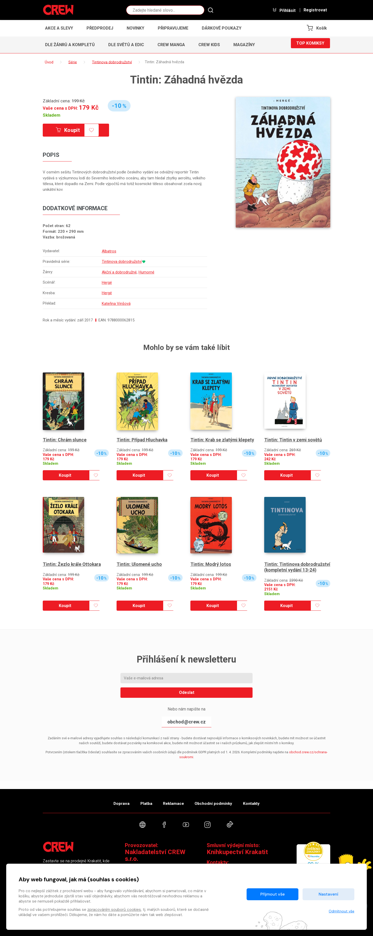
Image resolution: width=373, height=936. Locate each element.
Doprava (113, 800)
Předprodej (100, 28)
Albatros (109, 251)
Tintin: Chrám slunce (65, 438)
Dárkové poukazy (221, 28)
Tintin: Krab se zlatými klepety (222, 438)
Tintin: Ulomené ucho (139, 563)
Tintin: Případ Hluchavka (143, 438)
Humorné (147, 272)
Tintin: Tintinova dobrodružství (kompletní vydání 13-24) (291, 569)
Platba (142, 800)
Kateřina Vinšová (116, 302)
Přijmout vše (272, 894)
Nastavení (328, 894)
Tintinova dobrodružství (122, 261)
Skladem (51, 115)
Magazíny (244, 44)
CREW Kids (209, 44)
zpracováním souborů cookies (114, 909)
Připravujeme (173, 28)
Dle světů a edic (126, 44)
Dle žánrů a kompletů (70, 44)
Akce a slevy (59, 28)
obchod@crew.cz (186, 726)
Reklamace (173, 800)
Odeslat (186, 696)
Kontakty (259, 800)
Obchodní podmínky (217, 800)
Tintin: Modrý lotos (211, 563)
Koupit (72, 130)
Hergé (107, 282)
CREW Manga (171, 44)
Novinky (135, 28)
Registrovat (315, 10)
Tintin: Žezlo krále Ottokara (72, 563)
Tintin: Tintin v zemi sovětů (293, 438)
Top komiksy (310, 44)
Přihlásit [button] (283, 10)
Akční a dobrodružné (119, 272)
